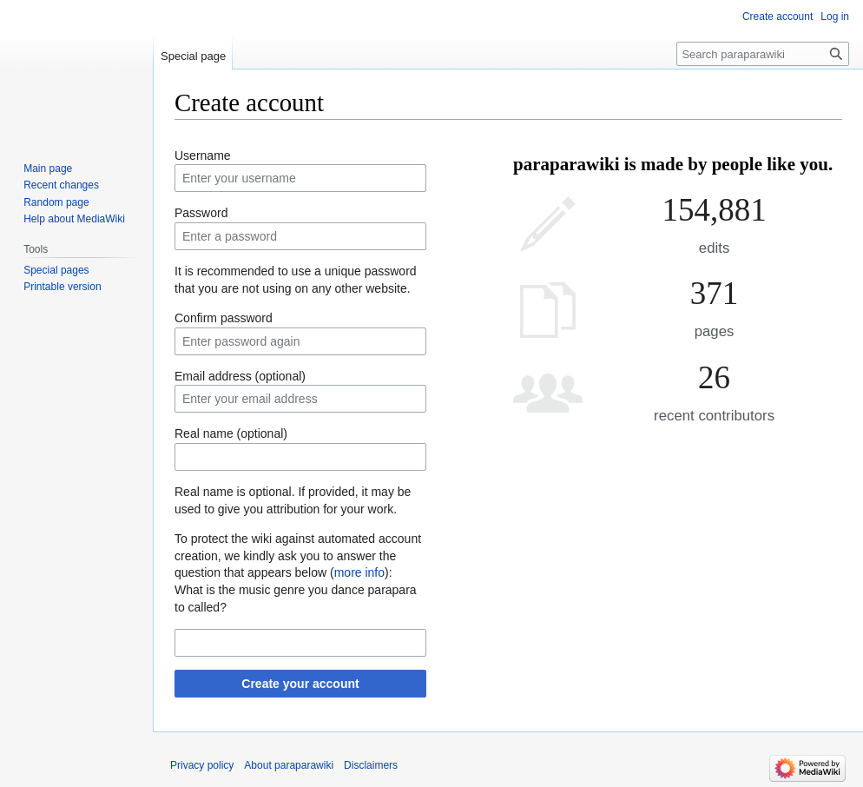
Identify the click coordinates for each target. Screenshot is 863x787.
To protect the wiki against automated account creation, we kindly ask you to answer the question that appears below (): (298, 555)
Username (203, 155)
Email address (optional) (240, 376)
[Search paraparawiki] (762, 54)
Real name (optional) (231, 433)
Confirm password (224, 318)
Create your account (300, 684)
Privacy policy (202, 765)
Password (201, 213)
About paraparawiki (288, 765)
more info (359, 572)
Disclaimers (371, 765)
